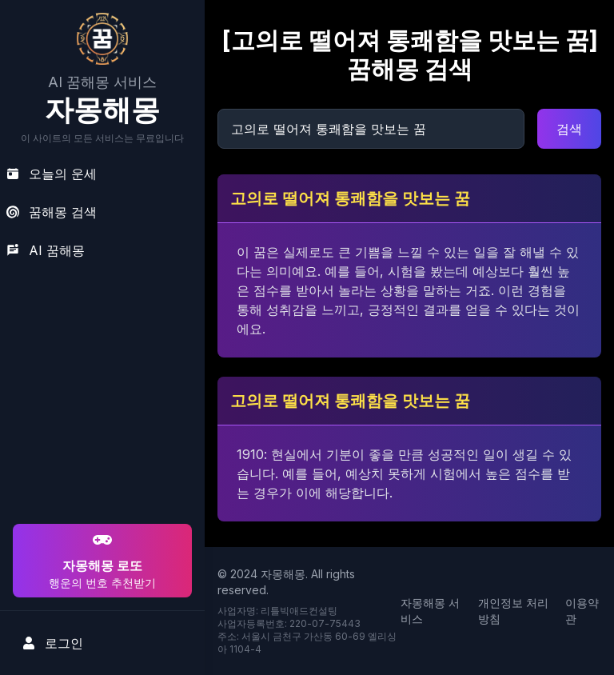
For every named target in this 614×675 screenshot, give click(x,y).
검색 (569, 129)
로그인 (52, 643)
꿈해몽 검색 (51, 212)
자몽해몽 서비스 (430, 610)
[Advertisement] (100, 417)
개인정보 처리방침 (513, 610)
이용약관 (582, 610)
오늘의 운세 (51, 174)
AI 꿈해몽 (45, 250)
